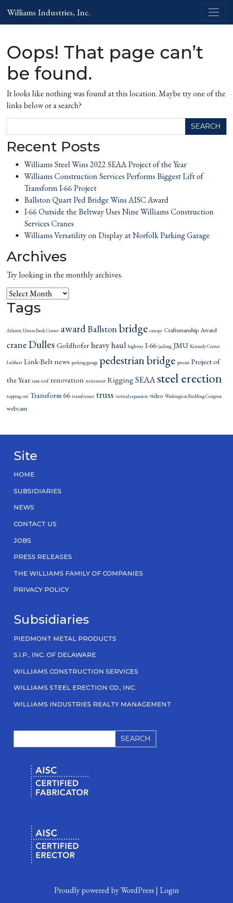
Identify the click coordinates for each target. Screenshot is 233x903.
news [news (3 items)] (62, 361)
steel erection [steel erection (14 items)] (189, 377)
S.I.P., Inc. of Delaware (55, 655)
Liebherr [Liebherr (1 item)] (14, 362)
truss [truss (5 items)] (105, 395)
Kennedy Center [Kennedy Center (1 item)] (205, 346)
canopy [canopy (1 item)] (156, 330)
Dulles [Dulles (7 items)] (42, 344)
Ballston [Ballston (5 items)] (102, 329)
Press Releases (43, 557)
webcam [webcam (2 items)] (17, 408)
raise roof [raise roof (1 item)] (40, 381)
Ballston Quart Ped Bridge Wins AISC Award (96, 200)
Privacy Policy (41, 590)
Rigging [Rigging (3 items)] (120, 380)
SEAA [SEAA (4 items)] (145, 379)
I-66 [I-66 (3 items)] (151, 345)
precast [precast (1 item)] (183, 362)
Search (206, 126)
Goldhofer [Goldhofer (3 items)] (73, 345)
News (24, 507)
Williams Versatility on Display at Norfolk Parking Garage (117, 235)
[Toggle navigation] (213, 12)
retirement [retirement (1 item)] (96, 381)
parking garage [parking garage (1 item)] (85, 362)
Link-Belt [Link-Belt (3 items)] (38, 361)
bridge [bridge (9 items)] (133, 328)
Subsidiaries (37, 491)
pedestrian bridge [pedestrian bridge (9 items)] (138, 360)
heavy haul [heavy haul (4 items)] (108, 345)
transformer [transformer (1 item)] (83, 396)
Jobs (22, 541)
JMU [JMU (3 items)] (180, 345)
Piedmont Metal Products (65, 639)
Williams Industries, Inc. (48, 12)
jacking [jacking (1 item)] (165, 346)
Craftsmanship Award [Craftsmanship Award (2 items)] (190, 330)
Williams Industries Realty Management (92, 704)
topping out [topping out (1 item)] (18, 396)
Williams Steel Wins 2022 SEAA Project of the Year (105, 164)
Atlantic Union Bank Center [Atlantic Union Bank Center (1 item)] (33, 330)
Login (169, 890)
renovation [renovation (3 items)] (67, 380)
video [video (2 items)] (156, 395)
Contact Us (35, 524)
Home (24, 474)
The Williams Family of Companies (78, 573)
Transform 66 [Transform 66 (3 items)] (50, 395)
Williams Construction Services (76, 671)
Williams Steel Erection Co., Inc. (75, 688)
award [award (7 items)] (73, 328)
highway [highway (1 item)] (135, 346)
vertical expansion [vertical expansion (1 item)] (131, 396)
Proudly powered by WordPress (104, 890)
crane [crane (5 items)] (17, 345)
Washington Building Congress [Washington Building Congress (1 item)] (193, 396)
